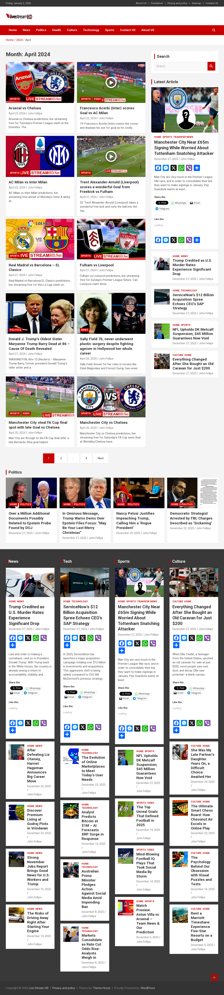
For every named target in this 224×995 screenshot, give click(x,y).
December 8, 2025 (93, 911)
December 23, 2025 (128, 533)
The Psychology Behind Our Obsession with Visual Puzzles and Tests (201, 870)
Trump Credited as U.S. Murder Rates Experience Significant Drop (192, 267)
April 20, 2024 (88, 358)
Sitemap (196, 3)
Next (101, 458)
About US (141, 3)
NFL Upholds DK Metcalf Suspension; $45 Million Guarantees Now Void (193, 334)
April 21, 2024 (88, 196)
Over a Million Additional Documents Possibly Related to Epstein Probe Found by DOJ (30, 520)
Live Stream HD (38, 988)
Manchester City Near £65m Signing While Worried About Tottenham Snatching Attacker (184, 148)
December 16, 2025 (39, 889)
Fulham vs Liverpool (97, 265)
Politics (41, 30)
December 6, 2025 (147, 937)
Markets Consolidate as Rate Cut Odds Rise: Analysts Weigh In (92, 946)
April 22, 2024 (88, 118)
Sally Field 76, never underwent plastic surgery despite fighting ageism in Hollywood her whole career (106, 346)
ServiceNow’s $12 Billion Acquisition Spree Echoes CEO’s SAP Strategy (193, 301)
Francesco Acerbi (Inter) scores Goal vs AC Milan (107, 110)
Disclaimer (157, 3)
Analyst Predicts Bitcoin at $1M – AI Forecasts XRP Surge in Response (93, 825)
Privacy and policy (177, 3)
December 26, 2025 (39, 786)
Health (56, 30)
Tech (67, 561)
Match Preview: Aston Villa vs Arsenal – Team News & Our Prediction (148, 918)
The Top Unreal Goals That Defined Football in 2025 (147, 816)
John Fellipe (35, 113)
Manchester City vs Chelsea (103, 422)
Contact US (212, 3)
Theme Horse (101, 988)
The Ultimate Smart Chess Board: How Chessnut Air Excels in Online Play (202, 817)
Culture (72, 30)
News (26, 30)
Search (211, 66)
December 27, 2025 (166, 159)
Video (97, 99)
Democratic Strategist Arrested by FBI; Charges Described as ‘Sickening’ (191, 518)
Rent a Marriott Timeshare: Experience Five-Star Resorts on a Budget (201, 926)
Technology (91, 30)
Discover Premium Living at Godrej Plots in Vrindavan (37, 819)
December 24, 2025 (203, 781)
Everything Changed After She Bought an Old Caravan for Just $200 (193, 363)
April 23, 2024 (17, 113)
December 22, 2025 (182, 528)
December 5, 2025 (202, 945)
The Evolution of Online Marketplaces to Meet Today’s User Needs (93, 768)
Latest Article (166, 81)
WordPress (148, 988)
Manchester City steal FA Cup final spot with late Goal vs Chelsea (38, 425)
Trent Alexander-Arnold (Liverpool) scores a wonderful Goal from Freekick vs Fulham (109, 187)
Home (13, 30)
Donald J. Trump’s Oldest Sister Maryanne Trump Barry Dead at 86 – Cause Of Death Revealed (39, 344)
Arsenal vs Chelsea (25, 108)
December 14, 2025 (39, 936)
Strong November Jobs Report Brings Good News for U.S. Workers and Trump (38, 870)
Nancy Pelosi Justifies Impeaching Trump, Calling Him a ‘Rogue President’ (135, 520)
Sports (109, 30)
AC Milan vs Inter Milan (28, 182)
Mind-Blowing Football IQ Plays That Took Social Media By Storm (147, 865)
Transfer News (183, 137)
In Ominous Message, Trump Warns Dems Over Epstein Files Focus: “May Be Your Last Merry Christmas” (84, 523)
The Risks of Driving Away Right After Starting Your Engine (38, 922)
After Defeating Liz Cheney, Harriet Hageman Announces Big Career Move (38, 765)
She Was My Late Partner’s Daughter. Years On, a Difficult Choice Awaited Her (202, 763)
